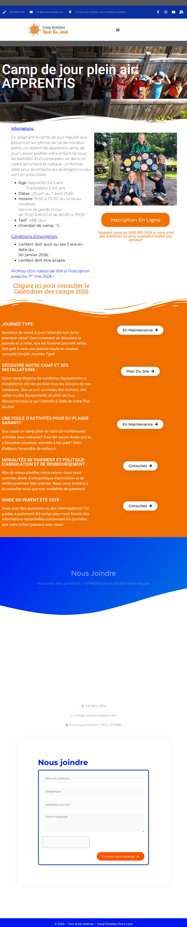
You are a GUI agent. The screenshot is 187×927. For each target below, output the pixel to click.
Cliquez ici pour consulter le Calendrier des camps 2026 (51, 288)
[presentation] (66, 842)
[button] (118, 30)
